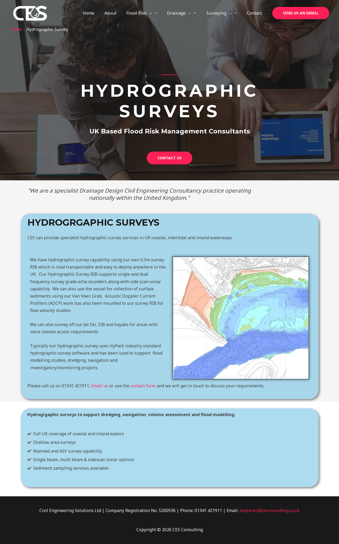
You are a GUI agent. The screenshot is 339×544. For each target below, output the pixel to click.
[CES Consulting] (30, 13)
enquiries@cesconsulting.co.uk (269, 510)
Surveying (221, 13)
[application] (154, 13)
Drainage (183, 13)
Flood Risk (144, 13)
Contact (255, 13)
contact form (143, 386)
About (117, 13)
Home (96, 13)
